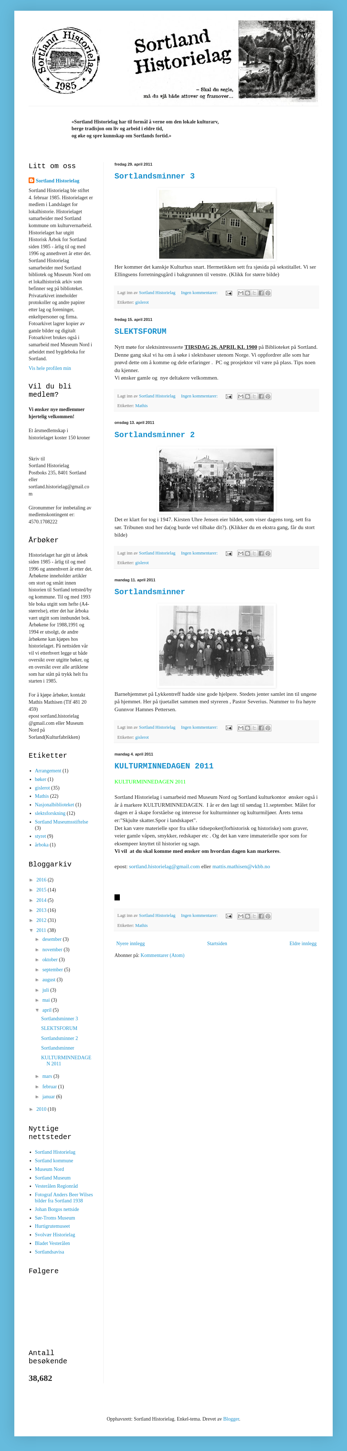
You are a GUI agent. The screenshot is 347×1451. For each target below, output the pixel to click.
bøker (41, 779)
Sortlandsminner (149, 592)
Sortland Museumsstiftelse (61, 822)
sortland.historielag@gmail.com (164, 866)
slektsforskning (50, 813)
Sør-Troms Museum (55, 1218)
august (49, 979)
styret (40, 836)
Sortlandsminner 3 (154, 176)
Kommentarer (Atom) (162, 955)
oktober (50, 959)
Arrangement (48, 770)
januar (49, 1096)
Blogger (231, 1419)
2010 (42, 1109)
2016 (42, 880)
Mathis (141, 405)
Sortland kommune (54, 1160)
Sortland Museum (53, 1178)
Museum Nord (49, 1169)
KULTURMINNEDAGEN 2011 (164, 766)
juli (46, 990)
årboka (42, 844)
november (52, 949)
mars (47, 1076)
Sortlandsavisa (49, 1252)
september (53, 969)
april (47, 1010)
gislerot (142, 302)
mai (46, 1000)
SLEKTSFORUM (140, 331)
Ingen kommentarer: (200, 292)
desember (52, 939)
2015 (42, 890)
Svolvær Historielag (55, 1234)
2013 (42, 910)
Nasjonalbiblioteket (54, 804)
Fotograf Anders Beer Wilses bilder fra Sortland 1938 (64, 1197)
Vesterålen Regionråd (56, 1186)
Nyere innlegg (130, 943)
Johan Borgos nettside (57, 1209)
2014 (42, 900)
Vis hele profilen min (50, 368)
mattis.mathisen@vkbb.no (241, 866)
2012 (42, 920)
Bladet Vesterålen (52, 1243)
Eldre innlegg (303, 943)
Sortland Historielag (57, 181)
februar (50, 1086)
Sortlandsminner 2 (154, 435)
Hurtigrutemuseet (52, 1226)
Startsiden (217, 943)
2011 (42, 930)
